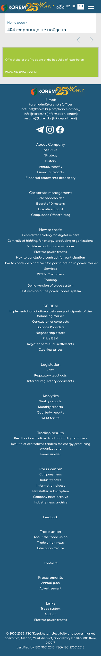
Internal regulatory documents (50, 381)
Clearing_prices (51, 349)
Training (50, 280)
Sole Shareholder (50, 198)
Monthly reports (50, 407)
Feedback (50, 517)
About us (50, 150)
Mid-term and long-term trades (51, 246)
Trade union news (50, 542)
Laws (50, 370)
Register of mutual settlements (50, 344)
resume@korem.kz (37, 118)
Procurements (50, 577)
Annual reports (50, 166)
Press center (50, 469)
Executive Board (50, 209)
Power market (50, 454)
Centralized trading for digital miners (50, 235)
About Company (50, 144)
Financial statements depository (50, 178)
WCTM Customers (50, 274)
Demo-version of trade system (50, 285)
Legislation (50, 365)
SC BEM (50, 306)
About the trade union (50, 537)
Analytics (50, 396)
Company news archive (50, 497)
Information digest (50, 485)
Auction (50, 614)
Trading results (50, 433)
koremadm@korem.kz (45, 104)
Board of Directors (50, 203)
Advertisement (50, 588)
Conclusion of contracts (50, 321)
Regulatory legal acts (50, 375)
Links (50, 603)
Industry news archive (50, 502)
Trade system (50, 608)
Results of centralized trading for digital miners (50, 438)
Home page (16, 22)
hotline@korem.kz (34, 109)
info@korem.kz (35, 114)
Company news (50, 474)
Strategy (50, 155)
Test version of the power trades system (50, 291)
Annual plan (50, 583)
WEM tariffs (50, 418)
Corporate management (50, 193)
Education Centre (50, 548)
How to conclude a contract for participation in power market (50, 263)
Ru (74, 6)
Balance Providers (51, 327)
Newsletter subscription (50, 491)
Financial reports (50, 172)
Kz (68, 6)
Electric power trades (50, 252)
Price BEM (50, 338)
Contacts (51, 563)
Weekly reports (50, 401)
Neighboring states (50, 333)
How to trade (50, 230)
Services (50, 268)
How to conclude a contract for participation (50, 257)
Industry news (50, 480)
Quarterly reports (50, 412)
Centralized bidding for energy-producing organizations (50, 240)
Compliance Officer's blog (50, 215)
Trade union (50, 532)
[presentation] (79, 40)
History (50, 161)
